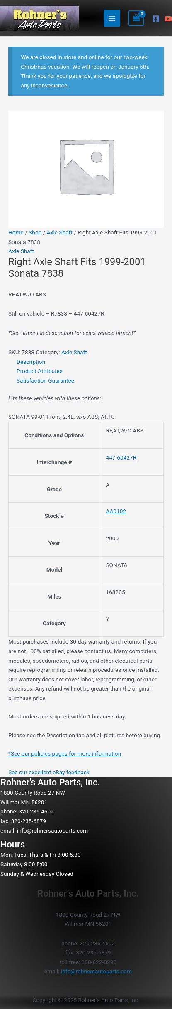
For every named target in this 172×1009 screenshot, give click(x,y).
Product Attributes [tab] (40, 371)
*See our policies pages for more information (64, 753)
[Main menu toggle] (112, 18)
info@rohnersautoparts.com (52, 830)
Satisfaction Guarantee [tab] (45, 380)
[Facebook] (156, 18)
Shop (35, 232)
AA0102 (116, 511)
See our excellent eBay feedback (49, 772)
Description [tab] (31, 361)
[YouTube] (168, 18)
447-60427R (121, 457)
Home (16, 232)
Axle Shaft (60, 232)
